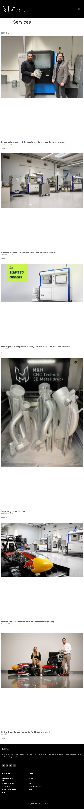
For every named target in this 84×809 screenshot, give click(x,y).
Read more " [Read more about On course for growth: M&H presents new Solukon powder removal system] (4, 148)
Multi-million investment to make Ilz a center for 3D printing (27, 621)
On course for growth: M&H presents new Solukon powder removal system (33, 142)
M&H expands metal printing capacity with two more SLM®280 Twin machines (35, 346)
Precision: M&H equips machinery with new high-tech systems (28, 252)
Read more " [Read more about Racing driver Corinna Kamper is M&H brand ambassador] (4, 738)
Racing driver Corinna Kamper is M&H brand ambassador (26, 732)
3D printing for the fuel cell (13, 511)
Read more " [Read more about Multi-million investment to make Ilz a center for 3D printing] (4, 628)
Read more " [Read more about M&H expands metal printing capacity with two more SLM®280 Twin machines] (4, 353)
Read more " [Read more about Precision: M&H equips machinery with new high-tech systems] (4, 258)
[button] (68, 9)
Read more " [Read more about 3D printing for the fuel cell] (4, 518)
